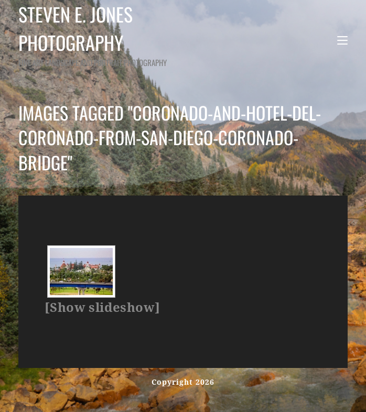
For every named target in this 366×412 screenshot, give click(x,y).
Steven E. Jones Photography (114, 34)
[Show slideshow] (102, 307)
